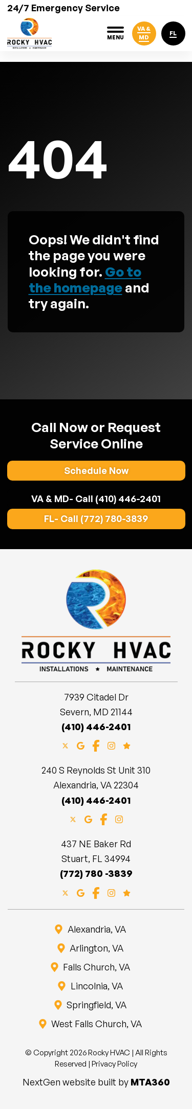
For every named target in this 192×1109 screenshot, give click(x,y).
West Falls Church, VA (96, 1023)
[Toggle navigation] (115, 33)
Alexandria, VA (96, 929)
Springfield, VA (96, 1004)
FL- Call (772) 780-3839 (96, 518)
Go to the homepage (85, 279)
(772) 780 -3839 (96, 873)
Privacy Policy (114, 1064)
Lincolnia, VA (96, 985)
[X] (65, 745)
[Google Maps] (80, 745)
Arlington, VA (96, 948)
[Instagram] (111, 745)
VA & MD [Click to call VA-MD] (144, 33)
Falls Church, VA (96, 966)
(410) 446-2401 (96, 726)
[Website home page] (29, 33)
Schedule (96, 470)
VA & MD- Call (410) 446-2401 (96, 498)
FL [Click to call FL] (173, 33)
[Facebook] (96, 745)
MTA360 (150, 1082)
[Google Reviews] (127, 745)
